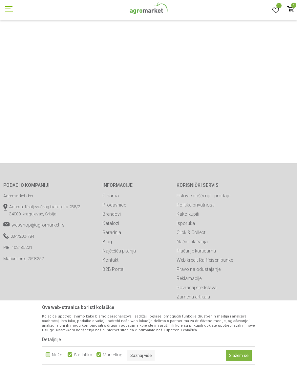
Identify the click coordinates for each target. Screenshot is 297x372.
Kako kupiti (188, 243)
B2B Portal (113, 298)
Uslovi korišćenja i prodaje (203, 225)
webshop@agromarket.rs (38, 254)
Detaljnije (51, 339)
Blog (107, 271)
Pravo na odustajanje (199, 298)
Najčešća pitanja (119, 280)
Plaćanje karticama (196, 280)
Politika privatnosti (196, 234)
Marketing (112, 354)
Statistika (83, 354)
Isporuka (186, 252)
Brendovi (111, 243)
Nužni (57, 354)
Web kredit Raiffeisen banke (205, 289)
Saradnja (111, 262)
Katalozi (110, 252)
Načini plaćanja (192, 271)
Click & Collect (191, 262)
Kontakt (110, 289)
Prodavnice (114, 234)
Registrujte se (246, 6)
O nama (110, 225)
